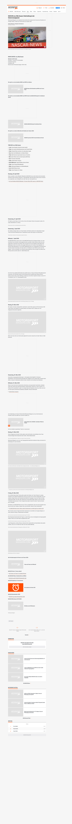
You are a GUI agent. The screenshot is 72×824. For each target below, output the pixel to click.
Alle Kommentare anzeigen (27, 647)
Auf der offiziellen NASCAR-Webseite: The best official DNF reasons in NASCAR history (26, 182)
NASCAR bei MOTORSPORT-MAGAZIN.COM (17, 579)
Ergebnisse (39, 12)
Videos (34, 12)
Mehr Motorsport (18, 12)
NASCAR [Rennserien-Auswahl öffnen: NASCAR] (11, 12)
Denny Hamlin (15, 729)
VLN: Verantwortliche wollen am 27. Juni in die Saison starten (37, 631)
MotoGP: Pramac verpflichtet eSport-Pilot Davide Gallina (17, 631)
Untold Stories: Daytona (13, 392)
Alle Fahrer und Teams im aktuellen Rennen (17, 574)
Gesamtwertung (45, 12)
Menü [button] (64, 8)
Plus (57, 8)
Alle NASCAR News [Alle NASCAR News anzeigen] (26, 684)
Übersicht (24, 12)
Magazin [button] (40, 8)
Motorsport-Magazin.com (14, 8)
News (28, 12)
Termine (50, 12)
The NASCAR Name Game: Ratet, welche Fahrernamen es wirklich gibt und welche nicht (26, 509)
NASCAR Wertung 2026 (27, 735)
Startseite (26, 635)
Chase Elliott (15, 732)
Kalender (55, 12)
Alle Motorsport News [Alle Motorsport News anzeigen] (26, 719)
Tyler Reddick (15, 727)
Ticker (46, 8)
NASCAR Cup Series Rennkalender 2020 (17, 597)
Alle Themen (11, 622)
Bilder (31, 12)
